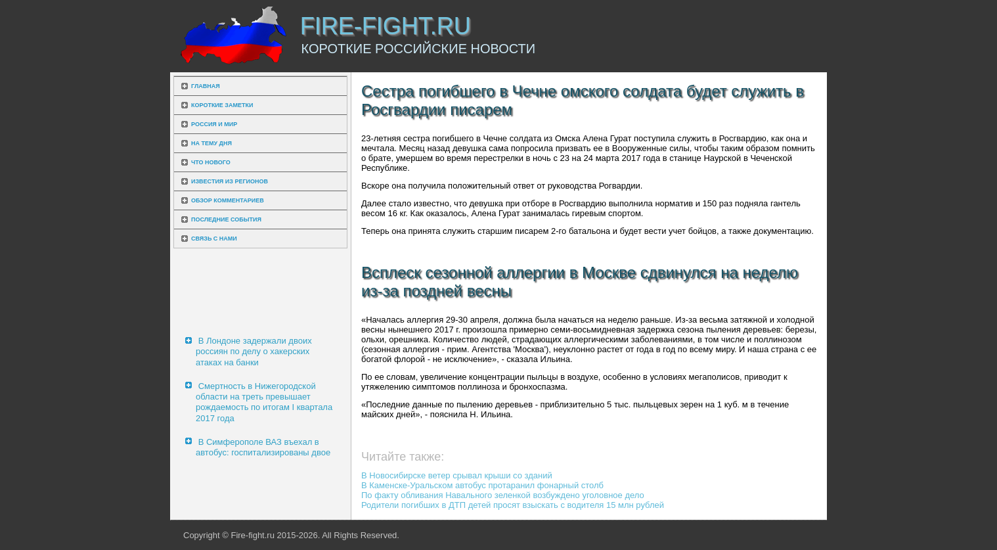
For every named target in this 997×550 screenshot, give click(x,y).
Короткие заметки (222, 105)
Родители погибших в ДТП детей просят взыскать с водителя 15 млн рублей (512, 505)
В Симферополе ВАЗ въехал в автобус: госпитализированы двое (263, 447)
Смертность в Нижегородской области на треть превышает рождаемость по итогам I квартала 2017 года (264, 402)
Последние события (226, 219)
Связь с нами (214, 238)
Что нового (211, 162)
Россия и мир (214, 124)
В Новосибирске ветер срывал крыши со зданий (456, 475)
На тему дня (211, 143)
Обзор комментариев (227, 200)
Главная (205, 86)
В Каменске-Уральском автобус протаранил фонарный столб (482, 485)
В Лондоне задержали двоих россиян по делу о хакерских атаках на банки (254, 351)
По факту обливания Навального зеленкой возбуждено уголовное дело (502, 495)
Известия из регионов (229, 181)
